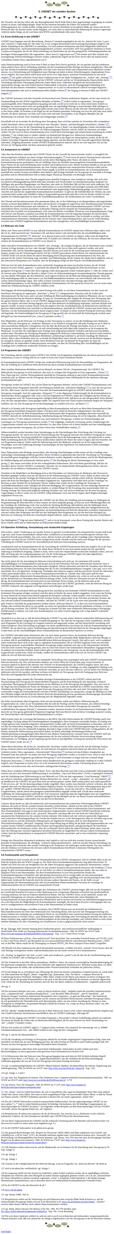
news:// (13, 1190)
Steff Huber (6, 1231)
